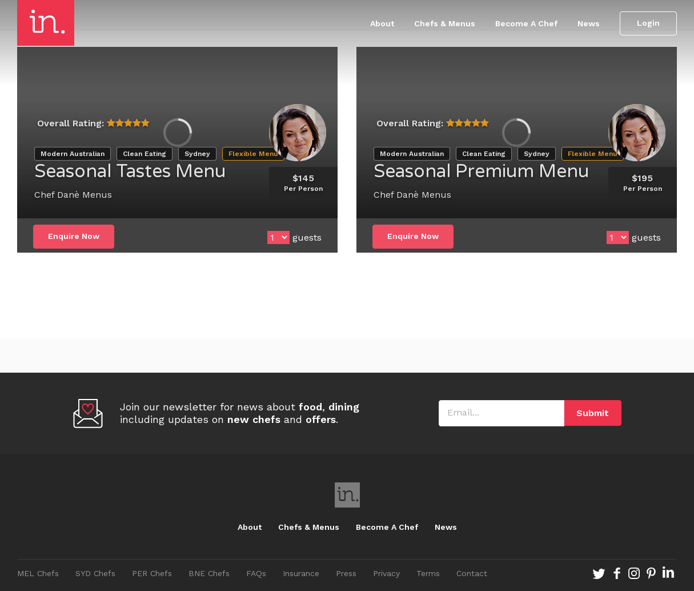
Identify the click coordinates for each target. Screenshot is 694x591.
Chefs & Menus (444, 23)
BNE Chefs (209, 573)
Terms (428, 573)
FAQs (256, 573)
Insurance (301, 573)
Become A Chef (526, 23)
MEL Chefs (38, 573)
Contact (471, 573)
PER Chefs (152, 573)
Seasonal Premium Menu (481, 171)
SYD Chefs (95, 573)
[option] (177, 132)
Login (648, 22)
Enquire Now (73, 236)
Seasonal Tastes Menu (130, 171)
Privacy (386, 573)
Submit (592, 413)
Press (346, 573)
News (588, 23)
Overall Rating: (70, 123)
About (382, 23)
